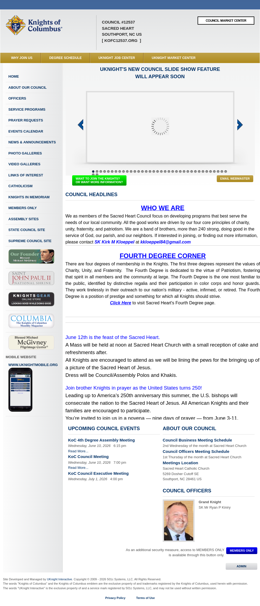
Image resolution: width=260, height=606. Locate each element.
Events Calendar (25, 131)
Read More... (78, 451)
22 (172, 171)
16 (150, 171)
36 (225, 171)
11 (131, 171)
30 (203, 171)
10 (127, 171)
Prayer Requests (25, 120)
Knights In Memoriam (28, 197)
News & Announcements (32, 142)
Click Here (120, 303)
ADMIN (241, 566)
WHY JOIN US (21, 58)
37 (93, 174)
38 (97, 174)
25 (184, 171)
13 (138, 171)
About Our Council (27, 87)
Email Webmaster (235, 178)
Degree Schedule (65, 58)
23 (176, 171)
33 (214, 171)
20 (165, 171)
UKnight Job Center (116, 58)
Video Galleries (24, 164)
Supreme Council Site (29, 241)
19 (161, 171)
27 (191, 171)
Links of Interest (25, 175)
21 (169, 171)
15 (146, 171)
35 (222, 171)
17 (153, 171)
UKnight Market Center (174, 58)
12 (134, 171)
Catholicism (20, 186)
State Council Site (26, 230)
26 (187, 171)
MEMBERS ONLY (242, 550)
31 (206, 171)
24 (180, 171)
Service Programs (26, 109)
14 (142, 171)
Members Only (22, 208)
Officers (17, 98)
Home (13, 76)
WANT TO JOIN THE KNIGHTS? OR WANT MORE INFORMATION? (99, 180)
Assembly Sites (23, 219)
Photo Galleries (25, 153)
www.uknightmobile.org (33, 387)
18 (157, 171)
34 (218, 171)
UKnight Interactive (59, 579)
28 (195, 171)
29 (199, 171)
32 (210, 171)
